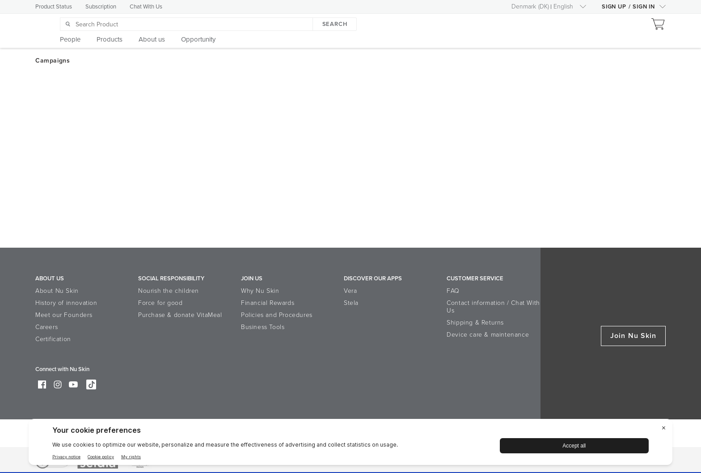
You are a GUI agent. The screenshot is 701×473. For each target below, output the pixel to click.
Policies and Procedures (276, 315)
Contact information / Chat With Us (493, 306)
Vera (350, 291)
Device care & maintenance (488, 334)
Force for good (160, 303)
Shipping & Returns (475, 322)
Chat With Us (146, 6)
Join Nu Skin (633, 335)
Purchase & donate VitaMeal (180, 315)
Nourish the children (168, 291)
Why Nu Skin (260, 291)
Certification (53, 339)
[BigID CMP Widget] (350, 444)
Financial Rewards (267, 303)
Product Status (53, 6)
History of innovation (66, 303)
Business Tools (262, 327)
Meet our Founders (63, 315)
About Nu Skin (57, 291)
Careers (46, 327)
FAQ (453, 291)
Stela (351, 303)
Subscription (100, 6)
